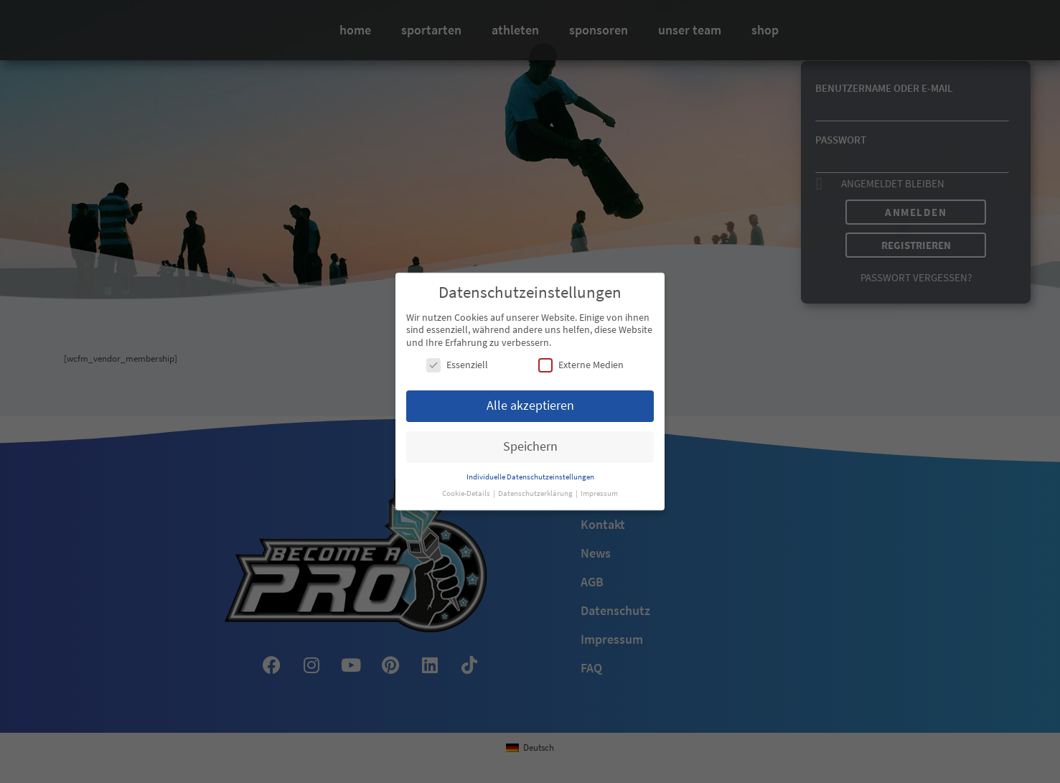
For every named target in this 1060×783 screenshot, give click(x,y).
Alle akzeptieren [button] (530, 404)
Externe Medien (581, 364)
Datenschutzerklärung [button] (536, 492)
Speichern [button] (530, 445)
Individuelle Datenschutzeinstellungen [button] (530, 475)
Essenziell (457, 364)
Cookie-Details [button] (467, 492)
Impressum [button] (599, 492)
